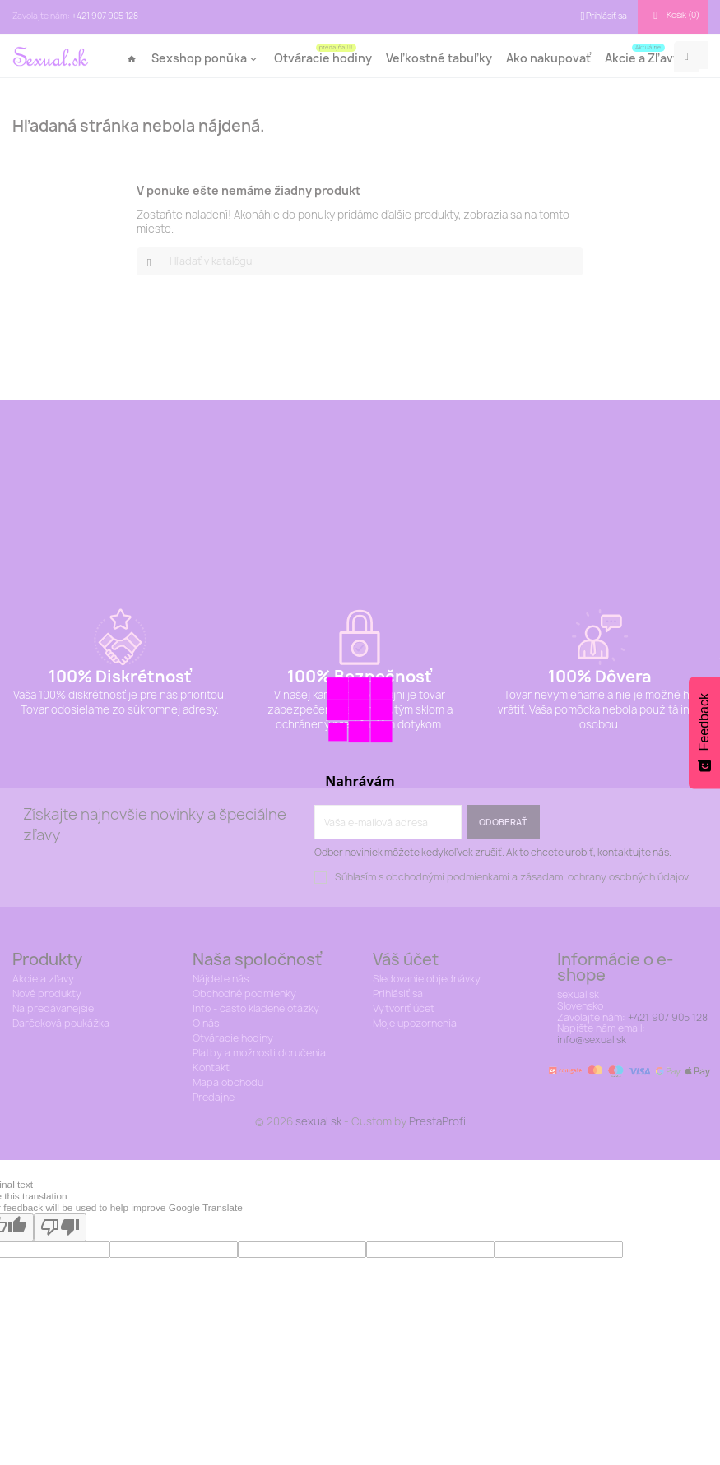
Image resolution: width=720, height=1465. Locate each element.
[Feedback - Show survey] (704, 732)
